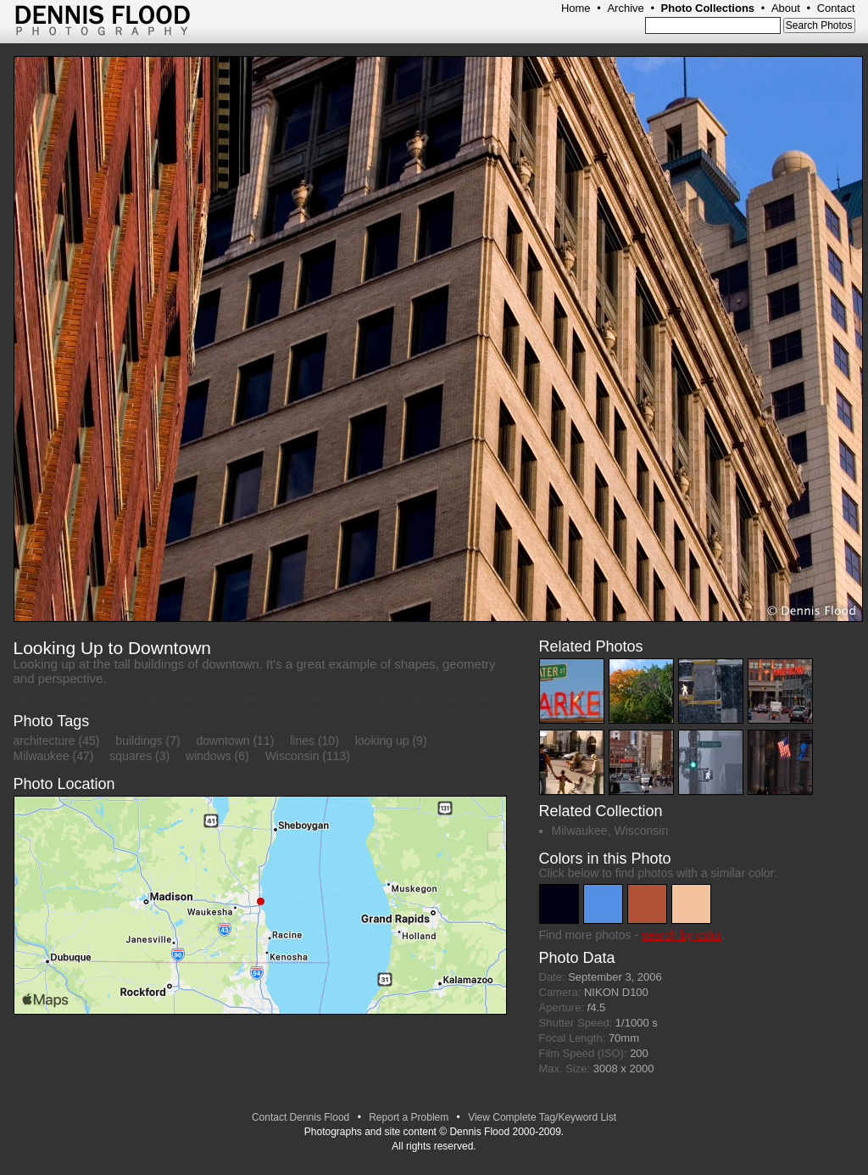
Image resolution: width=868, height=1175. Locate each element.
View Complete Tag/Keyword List (542, 1117)
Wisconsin (292, 756)
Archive (625, 8)
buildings (138, 740)
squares (130, 756)
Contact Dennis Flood (300, 1117)
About (785, 8)
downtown (223, 740)
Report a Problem (408, 1117)
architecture (44, 740)
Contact (836, 8)
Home (576, 8)
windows (208, 756)
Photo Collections (708, 8)
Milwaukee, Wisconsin (610, 830)
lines (302, 740)
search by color (681, 935)
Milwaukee (42, 756)
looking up (382, 740)
